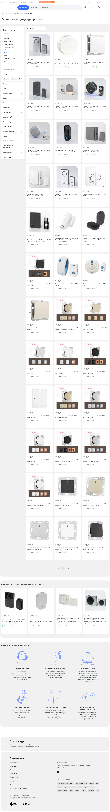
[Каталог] (23, 7)
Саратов (91, 2)
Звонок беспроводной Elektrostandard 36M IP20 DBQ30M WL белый (66, 107)
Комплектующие (8, 64)
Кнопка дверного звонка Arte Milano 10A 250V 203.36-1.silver (39, 372)
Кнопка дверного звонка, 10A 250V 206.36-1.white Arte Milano (38, 416)
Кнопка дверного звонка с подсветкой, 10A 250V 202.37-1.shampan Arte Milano (66, 328)
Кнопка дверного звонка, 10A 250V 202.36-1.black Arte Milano (94, 372)
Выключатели (7, 38)
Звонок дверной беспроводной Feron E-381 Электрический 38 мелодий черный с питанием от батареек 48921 (13, 621)
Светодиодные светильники (65, 783)
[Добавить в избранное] (50, 34)
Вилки (5, 55)
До (12, 78)
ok (19, 78)
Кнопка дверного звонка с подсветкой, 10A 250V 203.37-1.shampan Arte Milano (94, 504)
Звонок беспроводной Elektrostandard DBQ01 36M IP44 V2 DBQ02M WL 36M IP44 (39, 240)
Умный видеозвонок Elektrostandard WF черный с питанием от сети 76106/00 (65, 151)
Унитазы (83, 790)
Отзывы (12, 785)
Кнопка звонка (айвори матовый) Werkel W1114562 (37, 328)
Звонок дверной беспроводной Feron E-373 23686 (94, 195)
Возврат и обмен (15, 774)
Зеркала (86, 787)
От (4, 78)
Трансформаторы (8, 41)
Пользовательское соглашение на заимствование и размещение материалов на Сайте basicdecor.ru (23, 797)
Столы (79, 787)
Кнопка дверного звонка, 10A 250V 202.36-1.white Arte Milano (38, 460)
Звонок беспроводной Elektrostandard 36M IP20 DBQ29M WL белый (38, 151)
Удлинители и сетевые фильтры (12, 61)
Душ (97, 790)
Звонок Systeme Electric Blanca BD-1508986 (66, 64)
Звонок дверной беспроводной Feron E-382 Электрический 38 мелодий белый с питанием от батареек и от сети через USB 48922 (68, 620)
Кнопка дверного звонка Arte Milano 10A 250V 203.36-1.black (39, 284)
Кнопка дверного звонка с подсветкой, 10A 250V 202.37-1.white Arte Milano (38, 504)
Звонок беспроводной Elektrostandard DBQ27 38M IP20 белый (67, 195)
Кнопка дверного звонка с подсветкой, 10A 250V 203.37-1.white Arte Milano (66, 548)
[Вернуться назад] (2, 13)
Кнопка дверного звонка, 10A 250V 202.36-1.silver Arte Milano (94, 416)
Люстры (91, 783)
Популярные (36, 28)
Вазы (92, 787)
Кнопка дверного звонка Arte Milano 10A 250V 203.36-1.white (67, 372)
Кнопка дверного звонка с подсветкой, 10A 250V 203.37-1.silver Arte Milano (38, 548)
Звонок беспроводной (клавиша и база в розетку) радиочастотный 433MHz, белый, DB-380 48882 (41, 621)
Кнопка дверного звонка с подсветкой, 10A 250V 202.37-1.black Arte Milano (66, 460)
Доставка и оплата (15, 770)
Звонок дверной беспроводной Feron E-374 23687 (94, 284)
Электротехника (9, 30)
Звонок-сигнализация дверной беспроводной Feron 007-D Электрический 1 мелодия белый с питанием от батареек (67, 240)
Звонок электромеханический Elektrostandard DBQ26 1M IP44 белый (37, 195)
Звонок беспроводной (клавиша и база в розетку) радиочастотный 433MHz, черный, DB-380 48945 (94, 240)
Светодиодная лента (81, 783)
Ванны (77, 790)
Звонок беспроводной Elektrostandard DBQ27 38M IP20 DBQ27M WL (39, 63)
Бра (97, 783)
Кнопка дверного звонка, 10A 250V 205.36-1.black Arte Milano (94, 548)
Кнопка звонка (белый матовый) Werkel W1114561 (93, 63)
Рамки (5, 36)
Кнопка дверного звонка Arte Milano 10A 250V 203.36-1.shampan (95, 328)
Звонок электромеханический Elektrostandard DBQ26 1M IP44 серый (93, 151)
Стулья (73, 787)
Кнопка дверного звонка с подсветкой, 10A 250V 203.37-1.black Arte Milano (66, 504)
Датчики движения (8, 44)
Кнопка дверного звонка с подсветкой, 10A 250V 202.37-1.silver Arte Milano (94, 460)
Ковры (71, 790)
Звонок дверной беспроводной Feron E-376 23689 (66, 284)
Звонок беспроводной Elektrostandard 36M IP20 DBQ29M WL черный (94, 107)
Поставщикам (14, 777)
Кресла (67, 787)
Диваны (60, 787)
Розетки (6, 33)
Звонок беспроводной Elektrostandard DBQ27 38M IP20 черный (39, 107)
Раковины (91, 790)
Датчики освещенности (10, 58)
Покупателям (14, 762)
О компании (4, 2)
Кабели (6, 50)
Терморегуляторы (9, 47)
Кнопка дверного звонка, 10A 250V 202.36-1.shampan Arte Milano (66, 416)
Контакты (12, 781)
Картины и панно (62, 790)
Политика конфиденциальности (19, 788)
